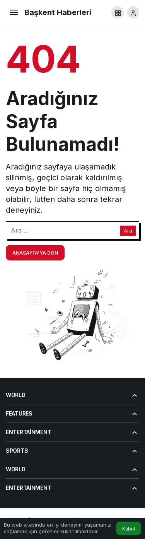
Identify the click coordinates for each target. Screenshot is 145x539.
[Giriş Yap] (133, 12)
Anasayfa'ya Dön (35, 253)
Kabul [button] (128, 529)
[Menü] (13, 12)
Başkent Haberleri (57, 12)
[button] (117, 12)
